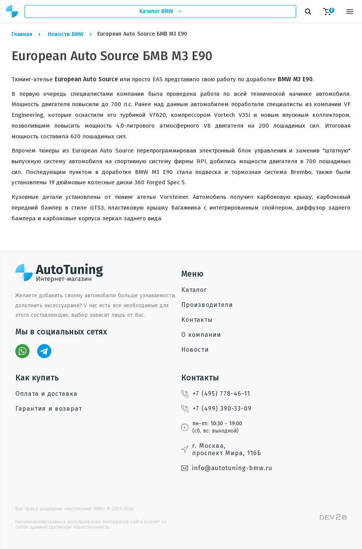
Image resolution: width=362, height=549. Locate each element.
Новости (195, 349)
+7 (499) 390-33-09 (216, 408)
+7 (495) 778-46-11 (215, 393)
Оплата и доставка (46, 393)
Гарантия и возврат (48, 408)
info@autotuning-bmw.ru (226, 468)
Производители (207, 304)
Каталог (194, 289)
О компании (201, 334)
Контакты (197, 319)
